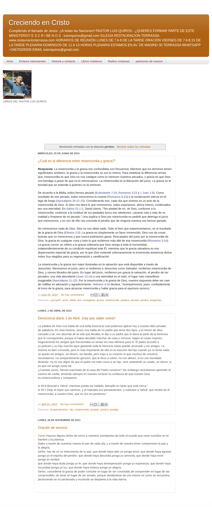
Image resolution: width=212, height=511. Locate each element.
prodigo (114, 409)
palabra (125, 300)
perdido (94, 409)
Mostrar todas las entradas (134, 146)
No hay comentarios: (73, 294)
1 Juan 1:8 (147, 192)
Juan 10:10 (84, 276)
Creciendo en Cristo (39, 22)
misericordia (112, 300)
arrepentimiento (59, 409)
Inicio (10, 61)
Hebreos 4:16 (101, 284)
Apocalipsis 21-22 (65, 280)
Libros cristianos (91, 61)
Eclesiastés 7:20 (106, 192)
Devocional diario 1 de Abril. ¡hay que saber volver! (77, 318)
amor (65, 300)
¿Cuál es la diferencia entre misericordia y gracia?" (77, 161)
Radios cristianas (119, 61)
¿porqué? (55, 300)
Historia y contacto (63, 61)
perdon (145, 300)
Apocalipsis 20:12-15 (70, 200)
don (79, 300)
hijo (71, 409)
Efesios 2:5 (72, 232)
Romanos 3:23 (127, 192)
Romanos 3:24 (157, 240)
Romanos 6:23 (117, 196)
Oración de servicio (52, 428)
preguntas (155, 300)
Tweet (42, 435)
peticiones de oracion (149, 61)
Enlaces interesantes (32, 61)
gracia (100, 300)
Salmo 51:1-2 (74, 208)
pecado (135, 300)
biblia (73, 300)
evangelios (89, 300)
